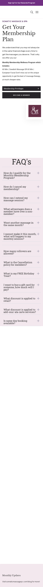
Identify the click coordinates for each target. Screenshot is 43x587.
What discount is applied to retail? (19, 299)
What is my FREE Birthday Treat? (19, 274)
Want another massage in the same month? (18, 223)
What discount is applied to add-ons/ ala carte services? (20, 310)
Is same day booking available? (15, 322)
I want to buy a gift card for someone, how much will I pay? (19, 287)
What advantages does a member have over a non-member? (18, 211)
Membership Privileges (13, 88)
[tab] (21, 88)
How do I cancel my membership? (15, 188)
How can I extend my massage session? (16, 199)
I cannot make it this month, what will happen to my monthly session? (20, 236)
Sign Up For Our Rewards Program (21, 3)
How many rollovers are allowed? (17, 252)
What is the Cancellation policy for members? (18, 263)
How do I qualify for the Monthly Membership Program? (17, 175)
